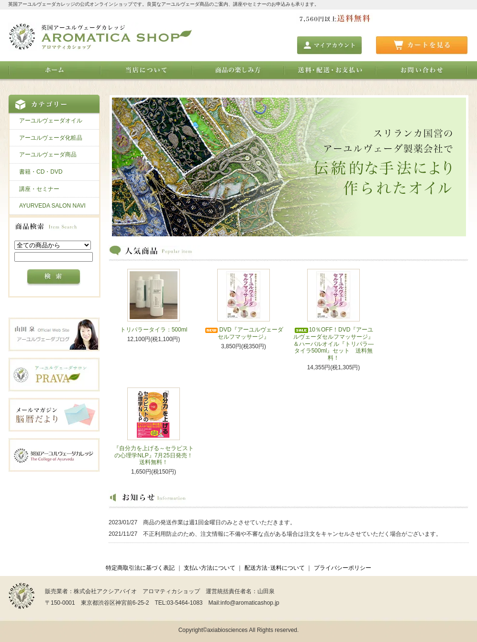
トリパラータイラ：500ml (154, 329)
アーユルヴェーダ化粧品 (50, 137)
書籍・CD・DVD (41, 171)
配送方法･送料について (274, 568)
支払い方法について (209, 568)
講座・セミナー (39, 189)
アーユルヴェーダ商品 (48, 154)
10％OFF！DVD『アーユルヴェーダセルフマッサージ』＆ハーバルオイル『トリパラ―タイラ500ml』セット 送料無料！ (333, 343)
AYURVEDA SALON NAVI (52, 205)
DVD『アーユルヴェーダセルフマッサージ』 (243, 333)
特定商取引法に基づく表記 (140, 568)
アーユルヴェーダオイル (50, 120)
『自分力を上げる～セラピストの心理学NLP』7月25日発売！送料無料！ (153, 455)
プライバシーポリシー (342, 568)
